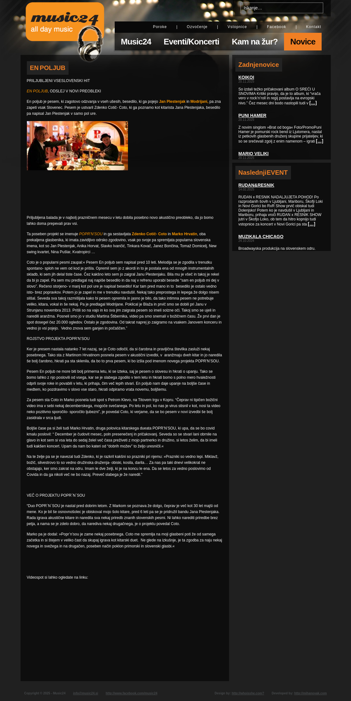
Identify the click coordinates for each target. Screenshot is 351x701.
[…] (313, 102)
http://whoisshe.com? (248, 693)
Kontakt (313, 27)
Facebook (276, 27)
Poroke (160, 27)
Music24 (136, 41)
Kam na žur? (255, 41)
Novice (302, 41)
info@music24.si (85, 693)
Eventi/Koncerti (191, 41)
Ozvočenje (197, 27)
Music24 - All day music (65, 27)
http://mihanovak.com (310, 693)
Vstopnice (237, 27)
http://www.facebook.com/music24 (131, 693)
